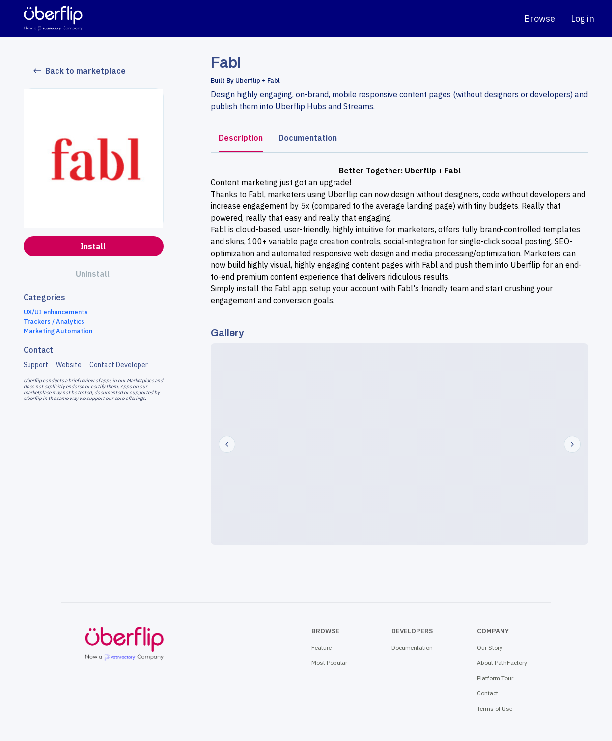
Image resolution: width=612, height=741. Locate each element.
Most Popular (329, 662)
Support (36, 364)
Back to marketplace (79, 71)
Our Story (489, 647)
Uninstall (93, 274)
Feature (321, 647)
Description (241, 137)
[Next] (572, 444)
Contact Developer (118, 364)
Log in (582, 18)
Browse (539, 18)
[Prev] (227, 444)
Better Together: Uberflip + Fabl (400, 170)
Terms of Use (494, 708)
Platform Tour (495, 678)
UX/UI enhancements (56, 312)
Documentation (307, 137)
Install (93, 246)
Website (69, 364)
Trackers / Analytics (54, 321)
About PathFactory (502, 662)
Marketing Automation (58, 331)
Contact (487, 693)
